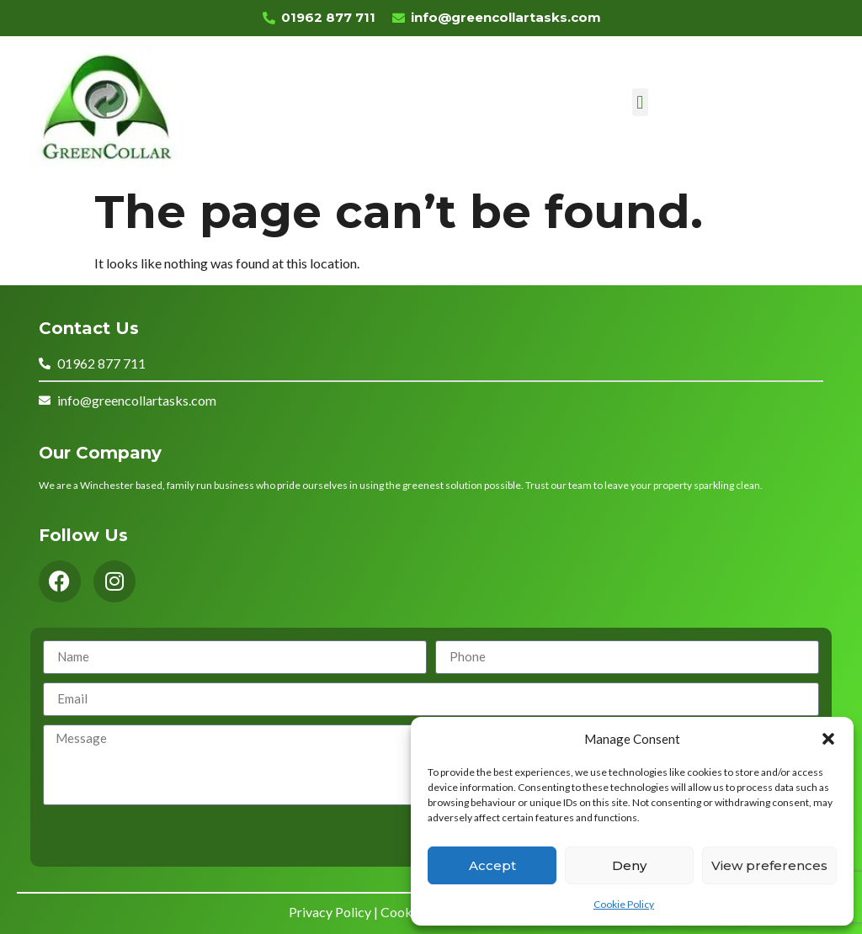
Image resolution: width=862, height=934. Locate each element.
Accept (492, 865)
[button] (828, 738)
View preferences (769, 865)
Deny (629, 865)
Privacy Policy (330, 912)
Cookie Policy (623, 904)
